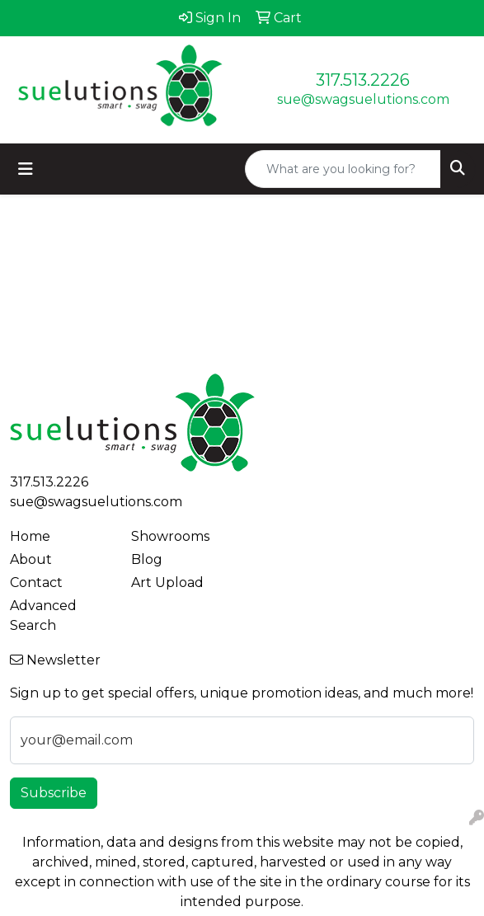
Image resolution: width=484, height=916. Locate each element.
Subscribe (54, 793)
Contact (36, 582)
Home (30, 536)
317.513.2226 (363, 80)
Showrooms (170, 536)
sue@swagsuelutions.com (363, 99)
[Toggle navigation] (25, 169)
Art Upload (167, 582)
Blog (146, 559)
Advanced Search (43, 615)
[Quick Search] (343, 169)
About (31, 559)
